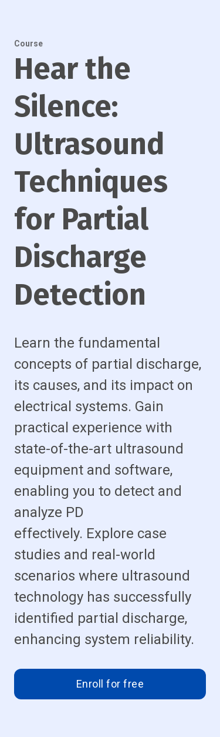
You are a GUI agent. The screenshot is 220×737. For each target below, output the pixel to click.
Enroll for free (110, 684)
